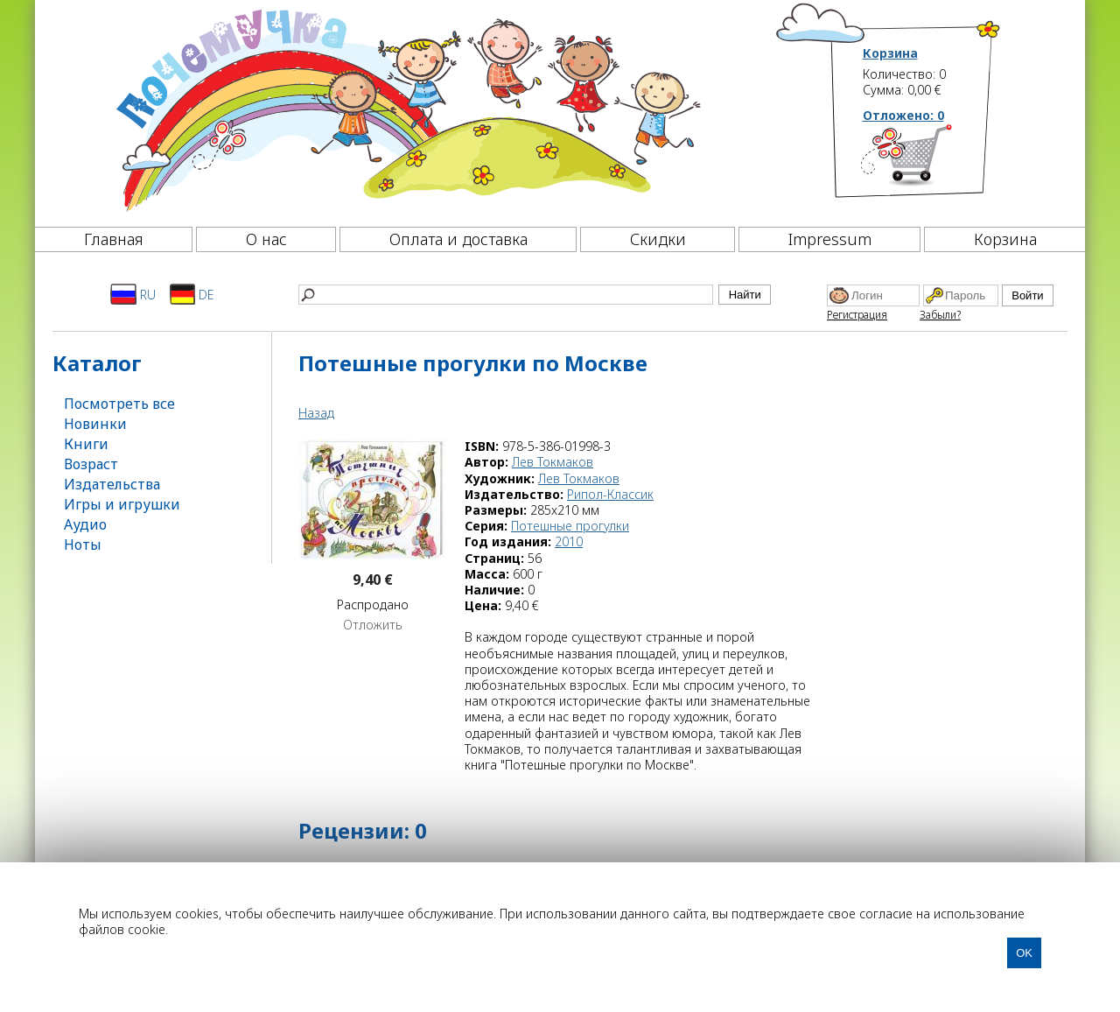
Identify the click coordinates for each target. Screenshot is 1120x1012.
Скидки (658, 238)
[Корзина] (932, 161)
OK (1024, 952)
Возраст (91, 464)
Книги (86, 443)
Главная (114, 238)
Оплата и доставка (458, 238)
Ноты (83, 544)
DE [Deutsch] (192, 294)
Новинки (95, 423)
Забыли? (940, 314)
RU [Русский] (133, 294)
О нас (266, 238)
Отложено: (903, 115)
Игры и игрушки (122, 504)
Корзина (890, 53)
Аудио (85, 524)
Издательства (112, 484)
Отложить (372, 625)
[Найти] (505, 295)
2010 (569, 541)
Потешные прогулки (570, 525)
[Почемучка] (406, 108)
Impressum (830, 238)
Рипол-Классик (610, 494)
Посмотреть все (119, 403)
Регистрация (857, 314)
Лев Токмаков (552, 461)
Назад (316, 412)
